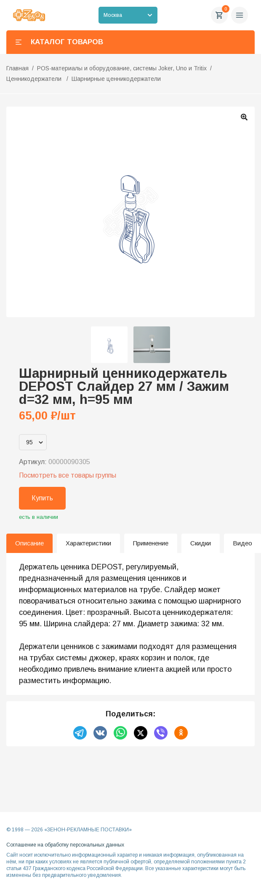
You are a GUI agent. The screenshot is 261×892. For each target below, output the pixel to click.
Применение (150, 543)
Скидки (200, 543)
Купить (42, 498)
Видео (242, 543)
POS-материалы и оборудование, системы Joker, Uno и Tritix (122, 68)
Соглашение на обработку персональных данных (65, 845)
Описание (29, 543)
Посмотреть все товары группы (67, 475)
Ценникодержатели (34, 78)
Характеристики (88, 543)
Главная (17, 68)
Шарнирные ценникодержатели (116, 78)
